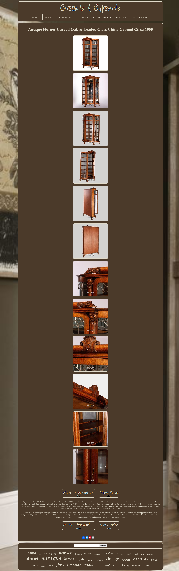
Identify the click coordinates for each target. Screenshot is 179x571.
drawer (65, 552)
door (142, 554)
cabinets (136, 565)
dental (129, 554)
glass (60, 564)
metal (90, 560)
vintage (112, 558)
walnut (146, 566)
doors (35, 565)
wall (40, 554)
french (154, 559)
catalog (99, 560)
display (140, 559)
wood (89, 564)
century (97, 554)
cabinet (31, 558)
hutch (116, 565)
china (32, 553)
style (136, 554)
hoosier (126, 559)
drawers (78, 554)
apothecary (110, 553)
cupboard (74, 565)
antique (51, 558)
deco (50, 565)
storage (43, 566)
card (107, 565)
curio (87, 553)
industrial (150, 554)
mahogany (50, 553)
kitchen (70, 559)
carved (98, 566)
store (122, 554)
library (125, 565)
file (82, 559)
